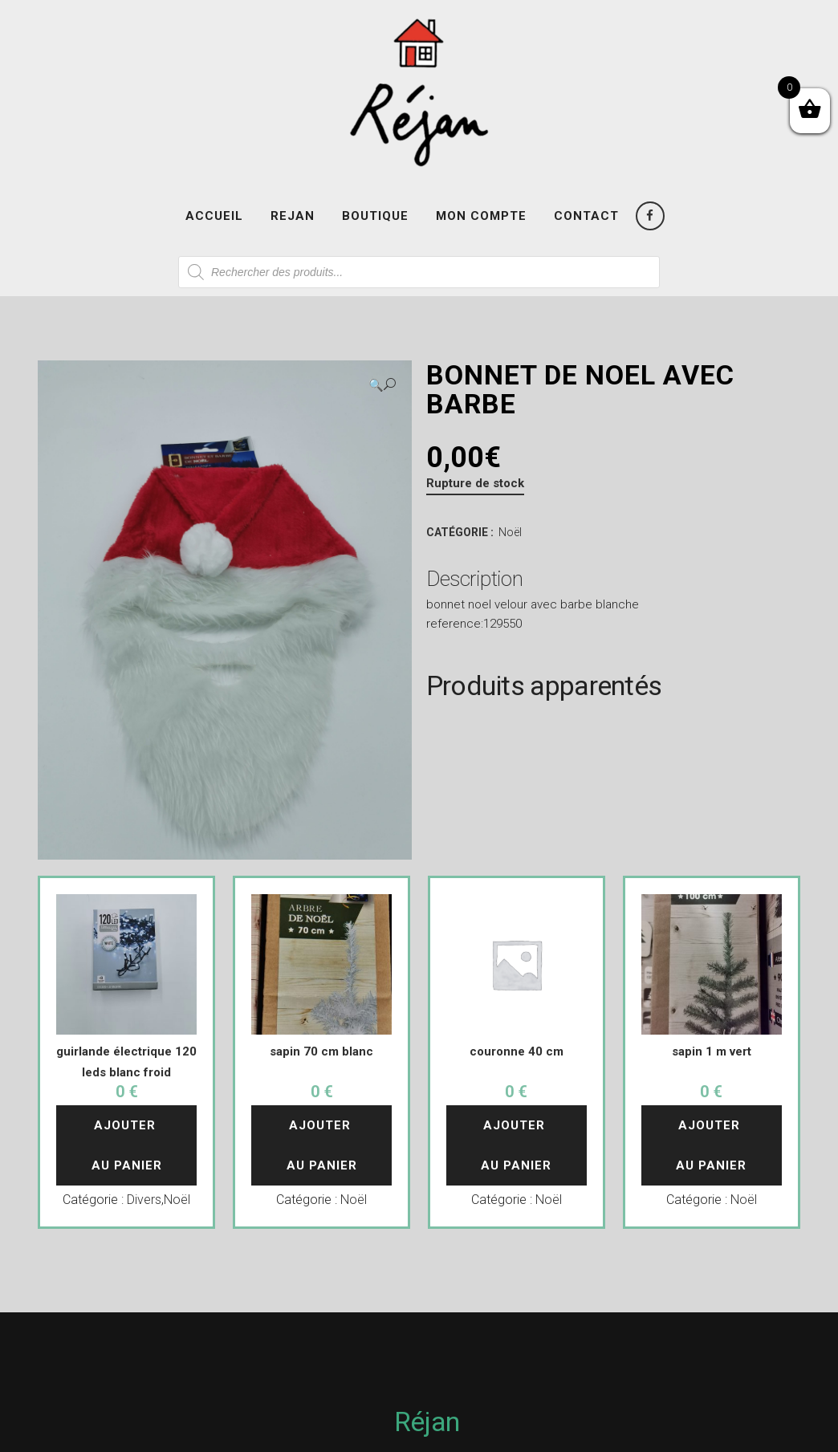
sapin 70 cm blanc (321, 1051)
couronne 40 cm (516, 1051)
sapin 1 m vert (711, 1051)
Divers (144, 1199)
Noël (510, 532)
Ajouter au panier (127, 1145)
